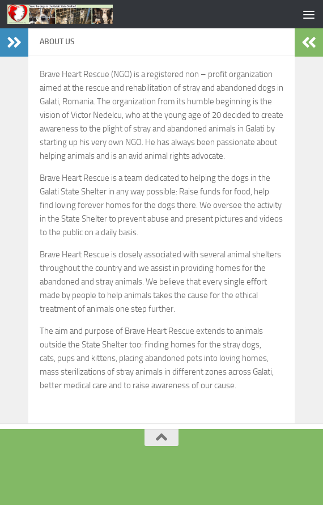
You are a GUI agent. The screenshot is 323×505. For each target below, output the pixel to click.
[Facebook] (161, 473)
